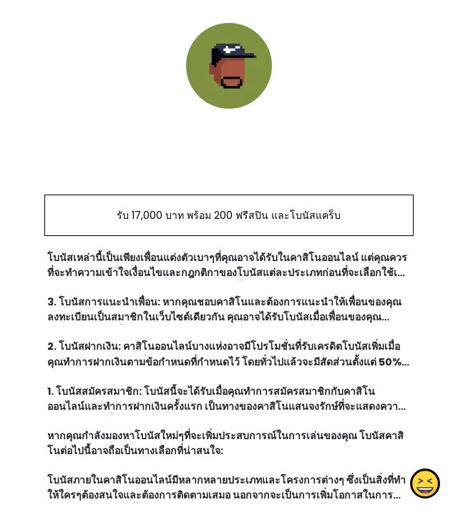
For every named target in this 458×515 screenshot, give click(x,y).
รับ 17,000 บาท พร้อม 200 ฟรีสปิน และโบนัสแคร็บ (229, 215)
